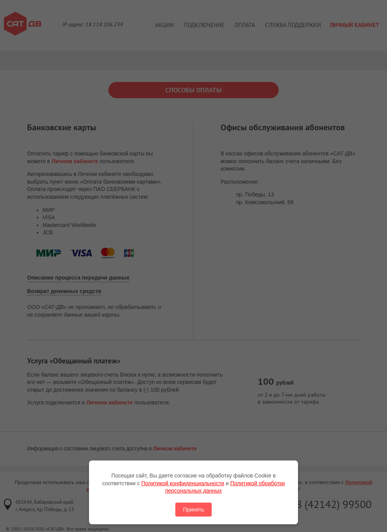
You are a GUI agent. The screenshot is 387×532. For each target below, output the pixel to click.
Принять (193, 509)
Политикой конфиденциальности (182, 483)
